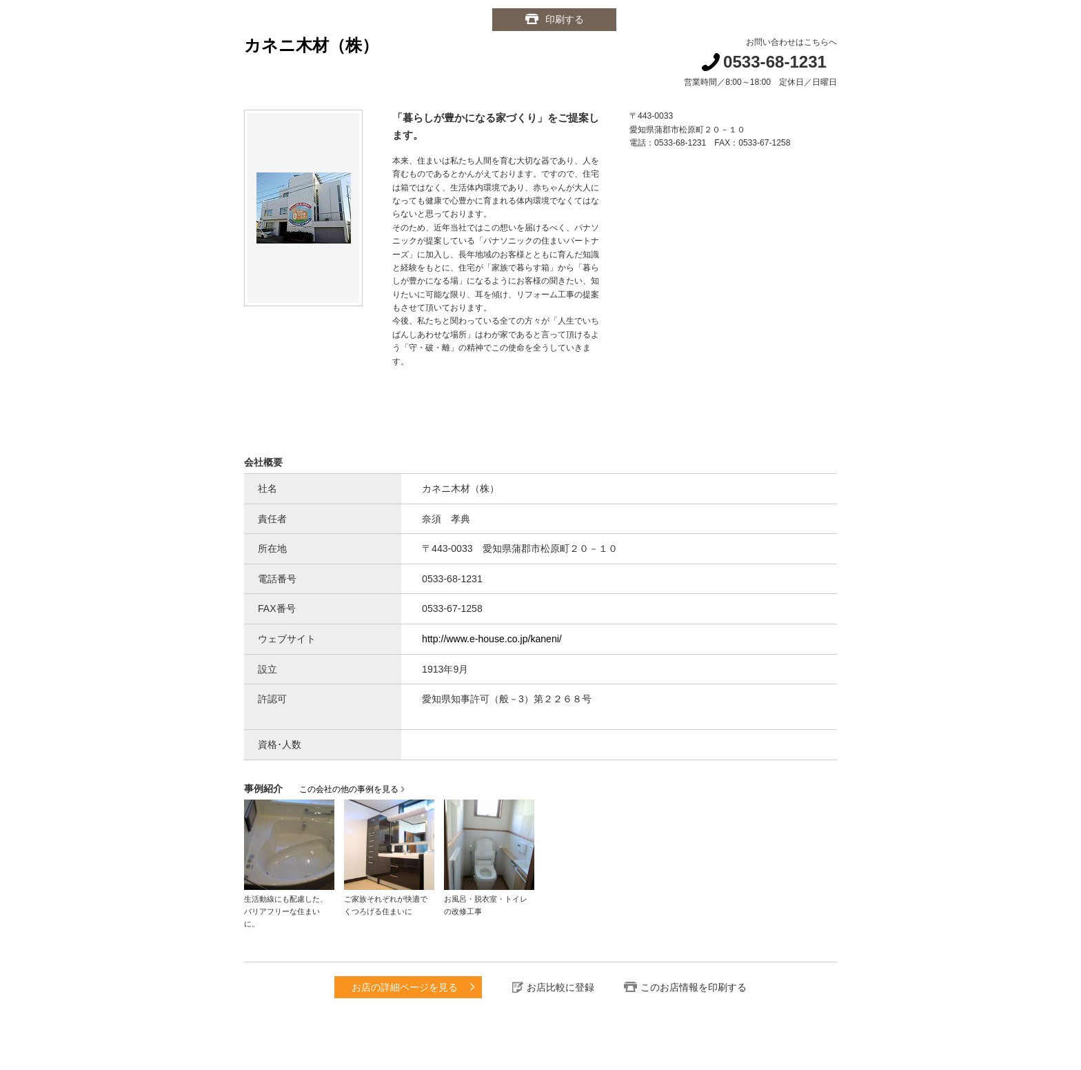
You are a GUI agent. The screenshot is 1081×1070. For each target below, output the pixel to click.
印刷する (564, 19)
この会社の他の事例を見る (348, 789)
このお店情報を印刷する (693, 987)
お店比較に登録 (560, 987)
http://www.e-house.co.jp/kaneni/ (492, 638)
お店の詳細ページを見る (405, 987)
